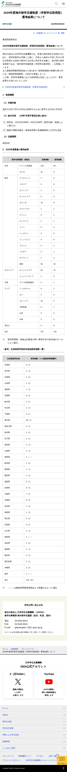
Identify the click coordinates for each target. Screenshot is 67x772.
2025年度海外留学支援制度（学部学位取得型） (27, 87)
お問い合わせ (54, 756)
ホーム (5, 649)
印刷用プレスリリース (46, 33)
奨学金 (5, 715)
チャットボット (61, 763)
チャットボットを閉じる (57, 755)
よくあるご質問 (9, 748)
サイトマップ (8, 756)
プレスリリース (27, 649)
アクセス (39, 756)
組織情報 (14, 649)
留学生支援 (7, 722)
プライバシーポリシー (12, 760)
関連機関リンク (24, 756)
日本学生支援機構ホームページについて (42, 760)
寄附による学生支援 (11, 735)
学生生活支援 (8, 728)
